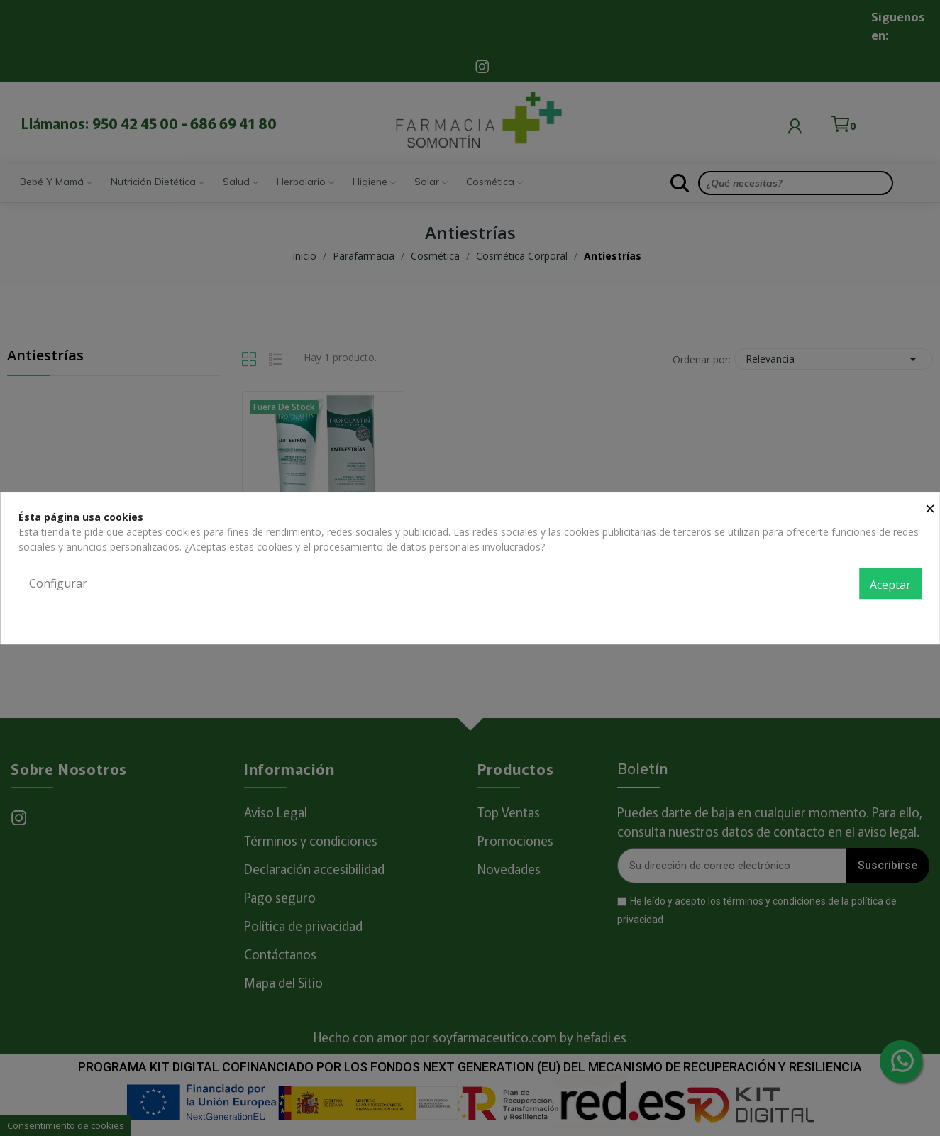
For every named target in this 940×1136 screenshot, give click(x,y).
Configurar (58, 583)
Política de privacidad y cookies (850, 615)
